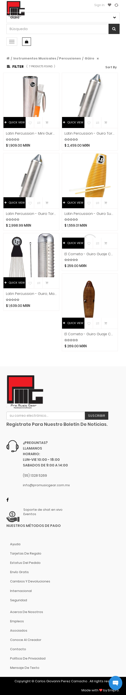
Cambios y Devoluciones (30, 581)
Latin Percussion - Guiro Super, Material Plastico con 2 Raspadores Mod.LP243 (89, 214)
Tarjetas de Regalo (25, 553)
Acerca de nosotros (26, 612)
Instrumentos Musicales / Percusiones (47, 58)
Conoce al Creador (25, 639)
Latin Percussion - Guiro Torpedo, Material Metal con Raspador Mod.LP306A (31, 214)
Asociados (18, 630)
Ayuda (15, 544)
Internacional (21, 591)
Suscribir (96, 416)
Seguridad (18, 600)
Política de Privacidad (28, 658)
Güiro (89, 58)
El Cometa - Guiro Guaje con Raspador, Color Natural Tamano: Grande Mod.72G (89, 334)
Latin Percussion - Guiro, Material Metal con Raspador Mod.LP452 (31, 294)
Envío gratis (19, 572)
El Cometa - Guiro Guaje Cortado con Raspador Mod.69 (89, 254)
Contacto (18, 649)
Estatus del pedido (25, 562)
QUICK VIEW (14, 122)
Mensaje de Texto (24, 667)
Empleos (17, 621)
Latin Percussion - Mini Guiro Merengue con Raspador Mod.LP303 (31, 133)
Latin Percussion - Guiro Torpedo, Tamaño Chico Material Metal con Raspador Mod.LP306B (89, 133)
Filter (15, 66)
